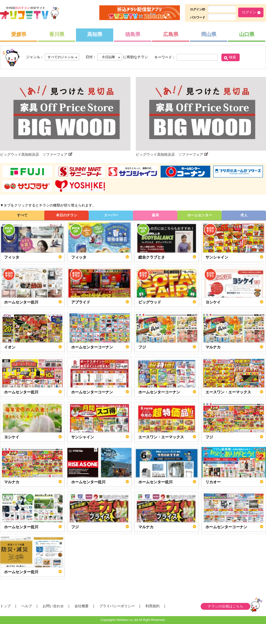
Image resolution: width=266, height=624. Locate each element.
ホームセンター (199, 215)
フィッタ (11, 257)
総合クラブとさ (151, 257)
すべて (22, 215)
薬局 (155, 215)
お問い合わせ (53, 606)
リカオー (213, 482)
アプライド (80, 302)
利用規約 (152, 606)
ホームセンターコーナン (92, 347)
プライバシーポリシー (117, 606)
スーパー (111, 215)
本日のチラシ (66, 215)
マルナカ (213, 347)
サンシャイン (216, 257)
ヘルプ (26, 606)
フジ (142, 347)
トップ (5, 606)
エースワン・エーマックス (228, 392)
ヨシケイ (213, 302)
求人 (244, 215)
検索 (232, 57)
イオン (9, 347)
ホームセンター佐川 (21, 302)
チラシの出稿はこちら (225, 606)
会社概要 (81, 606)
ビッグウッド (149, 302)
